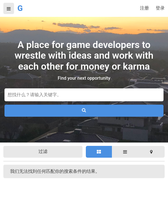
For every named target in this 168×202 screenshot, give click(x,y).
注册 (144, 8)
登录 (160, 8)
